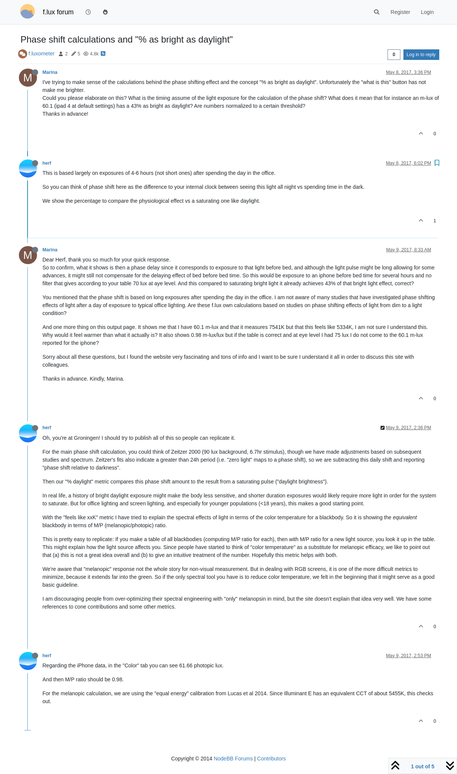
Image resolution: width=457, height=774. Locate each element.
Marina (50, 72)
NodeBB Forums (233, 759)
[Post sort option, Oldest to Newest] (394, 54)
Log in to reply (421, 54)
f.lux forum (58, 12)
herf (47, 163)
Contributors (271, 759)
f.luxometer (41, 53)
